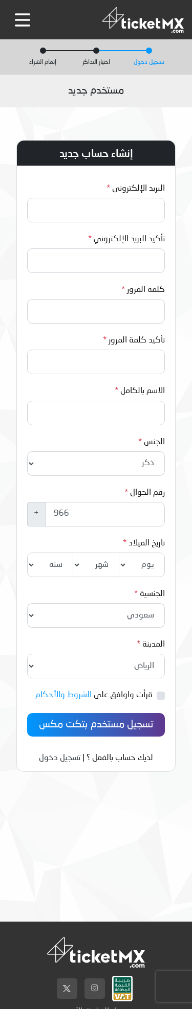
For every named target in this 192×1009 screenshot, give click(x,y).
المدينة (153, 644)
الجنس (154, 442)
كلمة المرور (146, 290)
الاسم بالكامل (142, 391)
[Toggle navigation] (22, 20)
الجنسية (152, 594)
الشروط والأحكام (63, 695)
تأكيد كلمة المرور (137, 340)
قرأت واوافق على (94, 695)
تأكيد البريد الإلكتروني (129, 239)
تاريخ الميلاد (147, 543)
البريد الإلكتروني (138, 189)
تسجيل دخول (59, 758)
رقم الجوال (147, 493)
